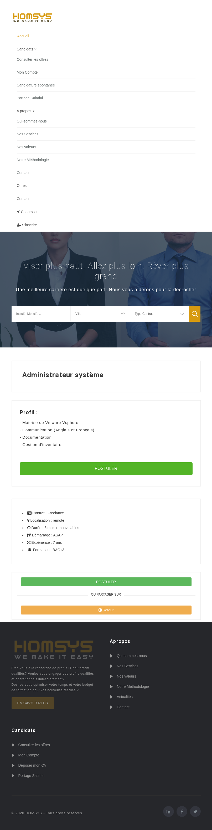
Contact (23, 173)
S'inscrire (27, 225)
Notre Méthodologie (33, 160)
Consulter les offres (32, 59)
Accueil (23, 36)
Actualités (125, 697)
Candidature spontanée (36, 85)
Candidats (27, 49)
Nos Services (27, 134)
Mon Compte (27, 72)
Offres (22, 185)
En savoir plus (32, 703)
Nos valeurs (26, 147)
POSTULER (106, 468)
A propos (26, 111)
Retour (106, 610)
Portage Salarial (30, 98)
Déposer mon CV (32, 765)
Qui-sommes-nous (32, 121)
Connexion (28, 212)
